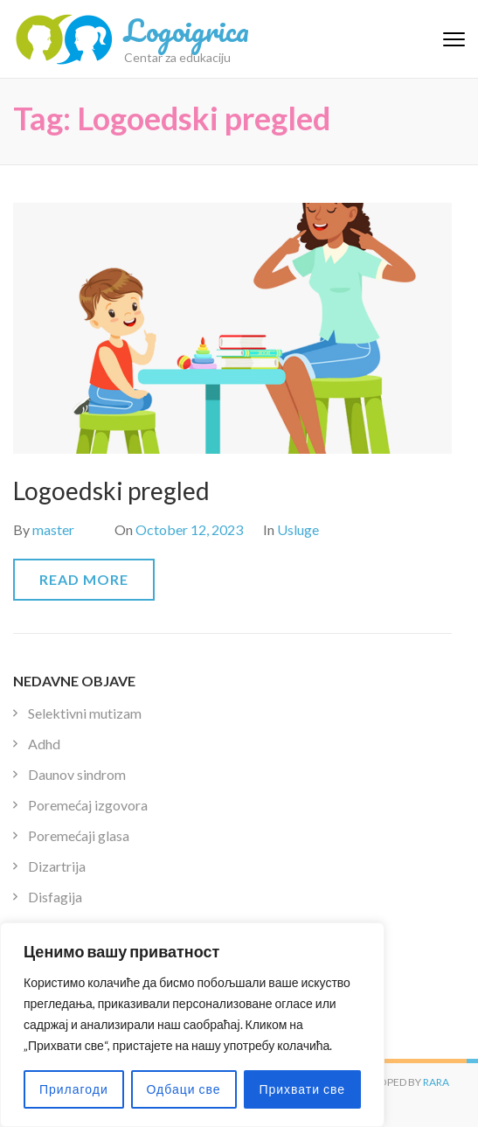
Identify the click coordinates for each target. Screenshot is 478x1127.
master (53, 529)
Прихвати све (302, 1089)
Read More (83, 579)
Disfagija (55, 896)
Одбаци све (184, 1089)
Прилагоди (73, 1089)
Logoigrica (186, 29)
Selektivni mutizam (85, 713)
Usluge (298, 529)
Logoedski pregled (111, 490)
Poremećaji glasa (78, 835)
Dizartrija (57, 866)
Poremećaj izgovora (88, 805)
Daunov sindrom (77, 774)
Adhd (44, 743)
